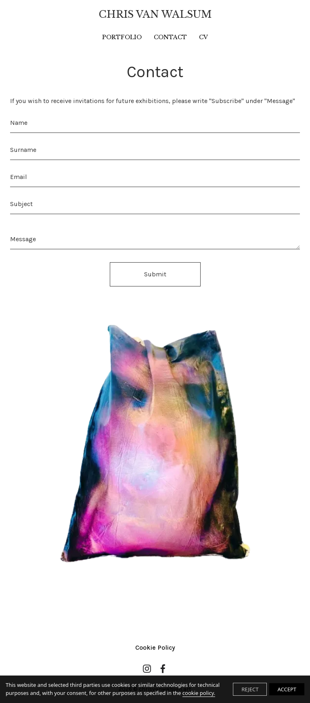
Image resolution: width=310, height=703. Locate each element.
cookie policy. (198, 693)
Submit (155, 274)
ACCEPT (286, 689)
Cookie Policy (155, 647)
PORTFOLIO (122, 37)
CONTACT (170, 37)
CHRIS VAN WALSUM (155, 14)
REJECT (249, 689)
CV (203, 37)
